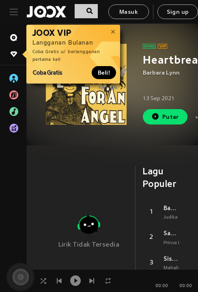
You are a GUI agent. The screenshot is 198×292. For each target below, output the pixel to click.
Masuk (128, 12)
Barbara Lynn (161, 73)
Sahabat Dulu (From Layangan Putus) (171, 233)
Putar (165, 116)
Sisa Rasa (171, 259)
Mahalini (173, 268)
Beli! (104, 72)
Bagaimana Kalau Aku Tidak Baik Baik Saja (171, 208)
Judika (171, 217)
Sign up (178, 12)
